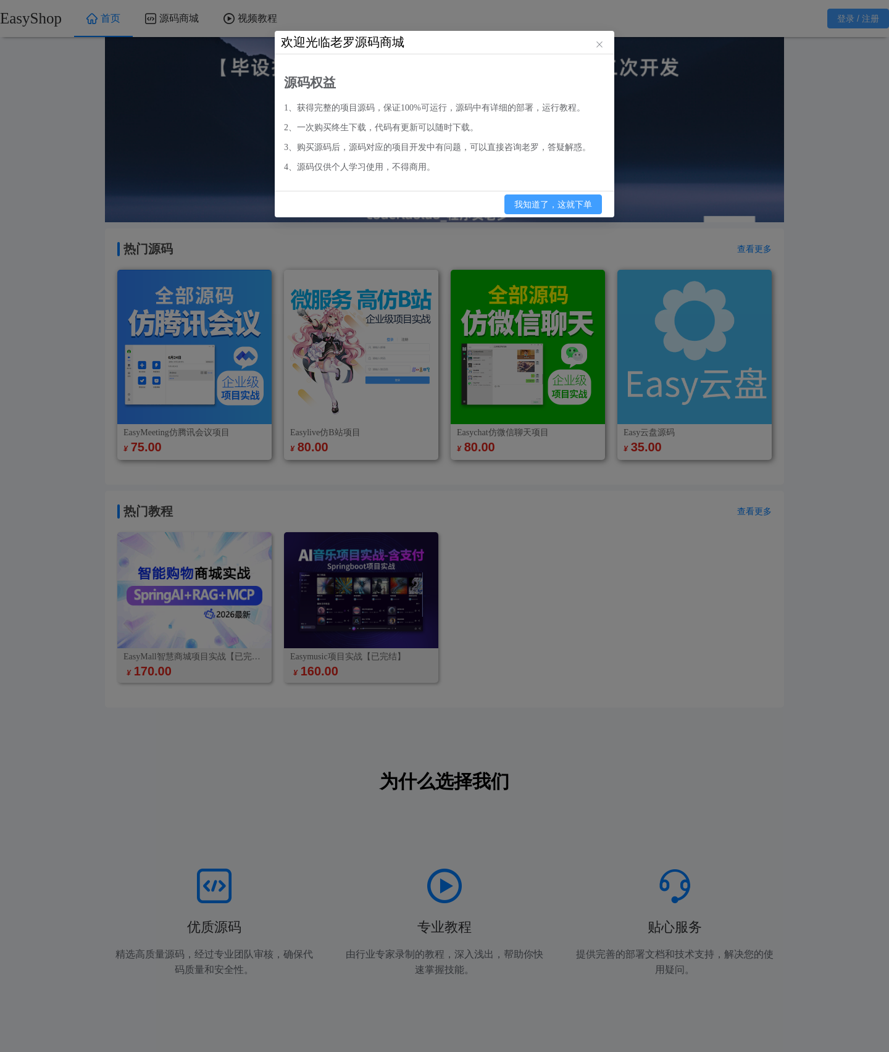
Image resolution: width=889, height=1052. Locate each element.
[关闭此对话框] (599, 46)
